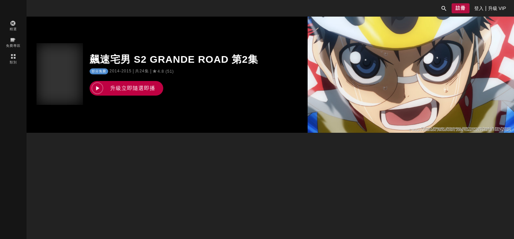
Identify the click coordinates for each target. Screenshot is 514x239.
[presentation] (478, 8)
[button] (444, 8)
